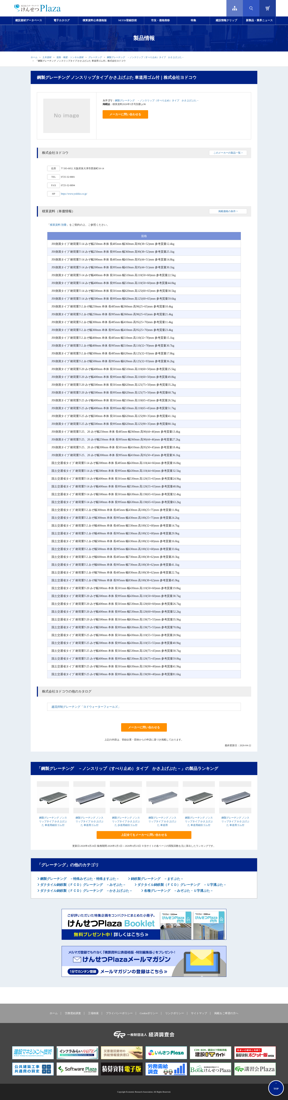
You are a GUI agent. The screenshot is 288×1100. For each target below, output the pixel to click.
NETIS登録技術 (127, 20)
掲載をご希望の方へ (226, 1013)
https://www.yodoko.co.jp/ (74, 193)
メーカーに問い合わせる (125, 114)
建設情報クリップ (226, 20)
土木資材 (47, 57)
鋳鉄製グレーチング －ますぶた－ (157, 878)
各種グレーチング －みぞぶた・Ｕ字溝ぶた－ (178, 890)
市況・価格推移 (160, 20)
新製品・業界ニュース (259, 20)
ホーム (34, 57)
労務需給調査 (73, 1013)
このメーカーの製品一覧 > (228, 152)
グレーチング (95, 57)
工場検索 (93, 1013)
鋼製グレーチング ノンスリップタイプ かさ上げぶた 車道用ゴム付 (89, 821)
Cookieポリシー (149, 1013)
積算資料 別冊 (58, 224)
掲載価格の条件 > (228, 211)
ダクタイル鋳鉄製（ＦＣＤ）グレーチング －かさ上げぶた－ (85, 890)
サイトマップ (199, 1013)
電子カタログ (62, 20)
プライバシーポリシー (119, 1013)
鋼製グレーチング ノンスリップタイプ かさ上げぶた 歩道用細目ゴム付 (126, 821)
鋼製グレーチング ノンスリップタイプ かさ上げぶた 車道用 (162, 821)
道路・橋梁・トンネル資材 (70, 57)
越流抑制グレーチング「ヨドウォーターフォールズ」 (86, 706)
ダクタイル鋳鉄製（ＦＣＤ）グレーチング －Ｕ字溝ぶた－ (181, 884)
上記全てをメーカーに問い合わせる (144, 834)
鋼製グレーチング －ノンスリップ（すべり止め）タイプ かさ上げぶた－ (145, 57)
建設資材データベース (28, 20)
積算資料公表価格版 (95, 20)
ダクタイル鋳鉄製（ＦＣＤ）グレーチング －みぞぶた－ (82, 884)
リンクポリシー (174, 1013)
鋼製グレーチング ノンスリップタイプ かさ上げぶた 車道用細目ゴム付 (53, 821)
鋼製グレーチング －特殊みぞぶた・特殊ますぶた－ (79, 878)
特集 (193, 20)
